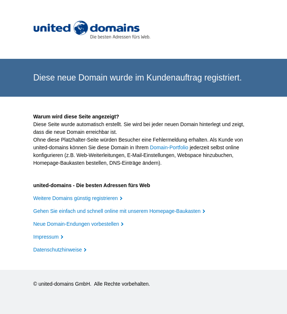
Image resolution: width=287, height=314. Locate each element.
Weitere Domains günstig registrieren (75, 198)
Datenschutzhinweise (57, 250)
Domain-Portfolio (169, 147)
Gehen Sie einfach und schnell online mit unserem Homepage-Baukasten (117, 211)
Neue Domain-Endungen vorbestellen (76, 224)
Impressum (46, 237)
